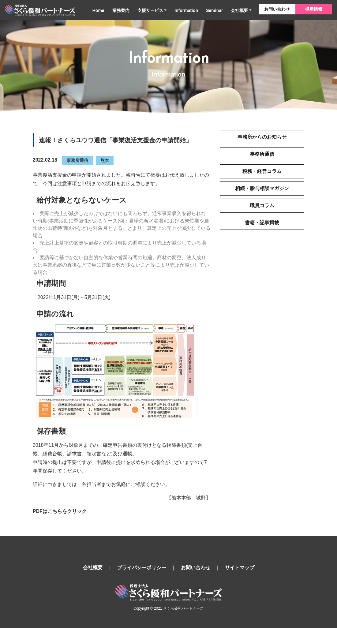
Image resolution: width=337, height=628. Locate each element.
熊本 (104, 160)
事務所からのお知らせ (262, 137)
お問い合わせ (277, 9)
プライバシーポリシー (141, 567)
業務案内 (120, 10)
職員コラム (262, 205)
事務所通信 (77, 160)
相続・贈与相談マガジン (262, 188)
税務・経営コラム (262, 171)
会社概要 (239, 10)
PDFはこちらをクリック (60, 511)
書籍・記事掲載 (262, 222)
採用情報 (313, 9)
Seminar (214, 10)
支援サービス (150, 10)
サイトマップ (239, 567)
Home (98, 10)
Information (186, 10)
